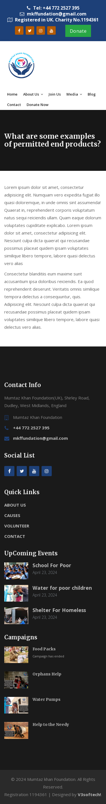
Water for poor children (62, 587)
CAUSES (12, 515)
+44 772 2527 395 (31, 427)
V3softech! (89, 794)
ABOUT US (15, 505)
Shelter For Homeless (59, 610)
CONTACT (14, 536)
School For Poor (52, 565)
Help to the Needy (51, 724)
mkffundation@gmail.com (40, 438)
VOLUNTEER (16, 526)
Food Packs (44, 648)
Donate (78, 31)
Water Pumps (46, 699)
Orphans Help (47, 674)
